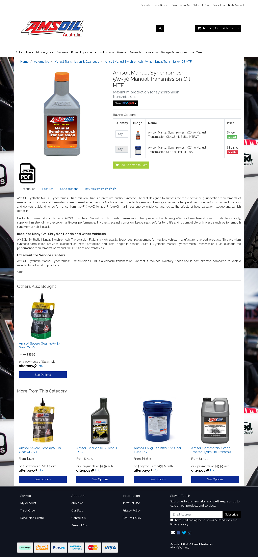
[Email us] (173, 532)
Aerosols (135, 52)
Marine (61, 52)
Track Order (28, 510)
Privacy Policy (132, 510)
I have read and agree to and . (203, 522)
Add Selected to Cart (131, 165)
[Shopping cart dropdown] (238, 28)
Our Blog (77, 510)
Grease (121, 52)
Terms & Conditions (219, 520)
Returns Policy (132, 518)
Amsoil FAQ (79, 525)
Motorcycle (43, 52)
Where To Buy (201, 5)
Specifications (69, 188)
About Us (185, 5)
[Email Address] (196, 514)
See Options (43, 374)
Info (40, 366)
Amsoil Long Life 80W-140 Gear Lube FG (157, 450)
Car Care (196, 52)
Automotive (23, 52)
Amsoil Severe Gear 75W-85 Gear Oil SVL (39, 345)
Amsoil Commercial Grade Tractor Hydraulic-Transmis (211, 450)
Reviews (100, 188)
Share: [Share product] (124, 103)
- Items (215, 28)
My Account (28, 503)
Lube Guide (160, 5)
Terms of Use (131, 503)
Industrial (105, 52)
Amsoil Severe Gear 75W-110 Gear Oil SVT (40, 450)
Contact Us (219, 5)
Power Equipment (82, 52)
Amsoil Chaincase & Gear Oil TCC (97, 450)
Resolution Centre (32, 518)
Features (47, 188)
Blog (174, 5)
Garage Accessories (174, 52)
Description (28, 188)
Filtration (150, 52)
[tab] (28, 189)
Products (145, 5)
